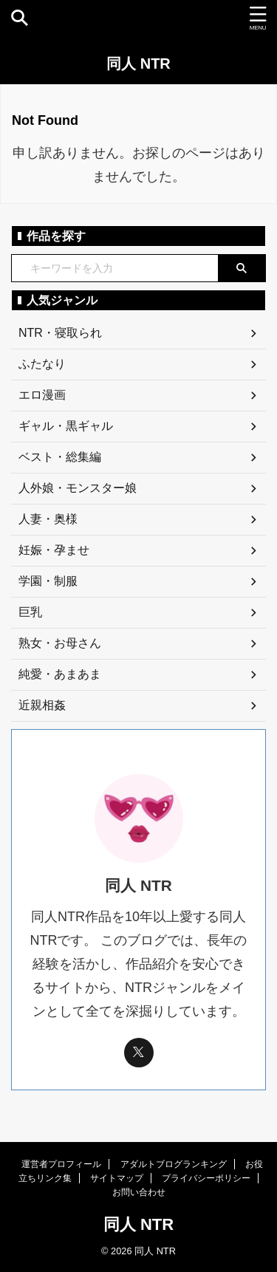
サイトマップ (116, 1178)
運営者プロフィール (61, 1164)
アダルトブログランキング (173, 1164)
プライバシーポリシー (206, 1178)
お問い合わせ (138, 1192)
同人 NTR (138, 63)
